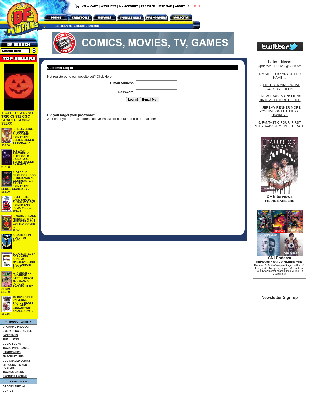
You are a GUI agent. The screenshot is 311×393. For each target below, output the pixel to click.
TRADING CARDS (13, 372)
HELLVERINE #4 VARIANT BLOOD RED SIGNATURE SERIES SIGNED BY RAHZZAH (23, 135)
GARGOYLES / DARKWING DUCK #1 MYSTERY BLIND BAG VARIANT (24, 259)
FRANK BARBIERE (279, 201)
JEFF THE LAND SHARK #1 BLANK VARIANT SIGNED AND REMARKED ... (24, 202)
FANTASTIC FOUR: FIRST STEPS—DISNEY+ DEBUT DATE (279, 124)
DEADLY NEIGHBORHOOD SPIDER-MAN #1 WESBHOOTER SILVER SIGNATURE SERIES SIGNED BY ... (18, 180)
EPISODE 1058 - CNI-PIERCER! (280, 262)
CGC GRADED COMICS (17, 360)
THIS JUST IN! (11, 339)
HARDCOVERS (12, 352)
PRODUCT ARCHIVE (15, 376)
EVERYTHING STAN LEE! (18, 331)
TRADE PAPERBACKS (16, 348)
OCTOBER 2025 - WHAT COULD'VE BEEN (281, 87)
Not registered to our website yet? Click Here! (80, 76)
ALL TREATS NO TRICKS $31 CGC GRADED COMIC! (17, 116)
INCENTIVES (10, 335)
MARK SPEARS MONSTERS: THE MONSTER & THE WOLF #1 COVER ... (24, 221)
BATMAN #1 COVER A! (22, 236)
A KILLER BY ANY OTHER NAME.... (281, 75)
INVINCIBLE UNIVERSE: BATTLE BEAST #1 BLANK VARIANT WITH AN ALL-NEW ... (23, 304)
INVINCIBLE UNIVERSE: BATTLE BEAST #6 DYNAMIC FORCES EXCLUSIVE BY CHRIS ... (17, 281)
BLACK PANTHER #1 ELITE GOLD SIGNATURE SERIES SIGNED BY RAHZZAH (23, 157)
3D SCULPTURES (13, 356)
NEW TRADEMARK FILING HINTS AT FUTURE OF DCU (280, 98)
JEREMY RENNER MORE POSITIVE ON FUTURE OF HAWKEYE (280, 111)
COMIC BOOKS (12, 343)
